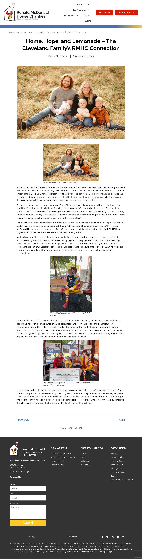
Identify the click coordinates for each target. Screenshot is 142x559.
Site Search (72, 537)
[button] (70, 428)
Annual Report (117, 465)
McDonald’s (85, 465)
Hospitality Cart (57, 465)
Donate (84, 453)
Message (14, 503)
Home (11, 32)
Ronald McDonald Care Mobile (63, 457)
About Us (83, 4)
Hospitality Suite (57, 461)
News (87, 15)
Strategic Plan (116, 468)
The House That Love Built (122, 480)
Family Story (54, 56)
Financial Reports (118, 461)
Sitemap (31, 537)
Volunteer (85, 461)
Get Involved (71, 15)
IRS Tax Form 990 (118, 472)
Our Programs (81, 10)
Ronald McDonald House (61, 453)
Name (13, 484)
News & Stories (117, 457)
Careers (114, 476)
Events (88, 21)
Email (12, 493)
